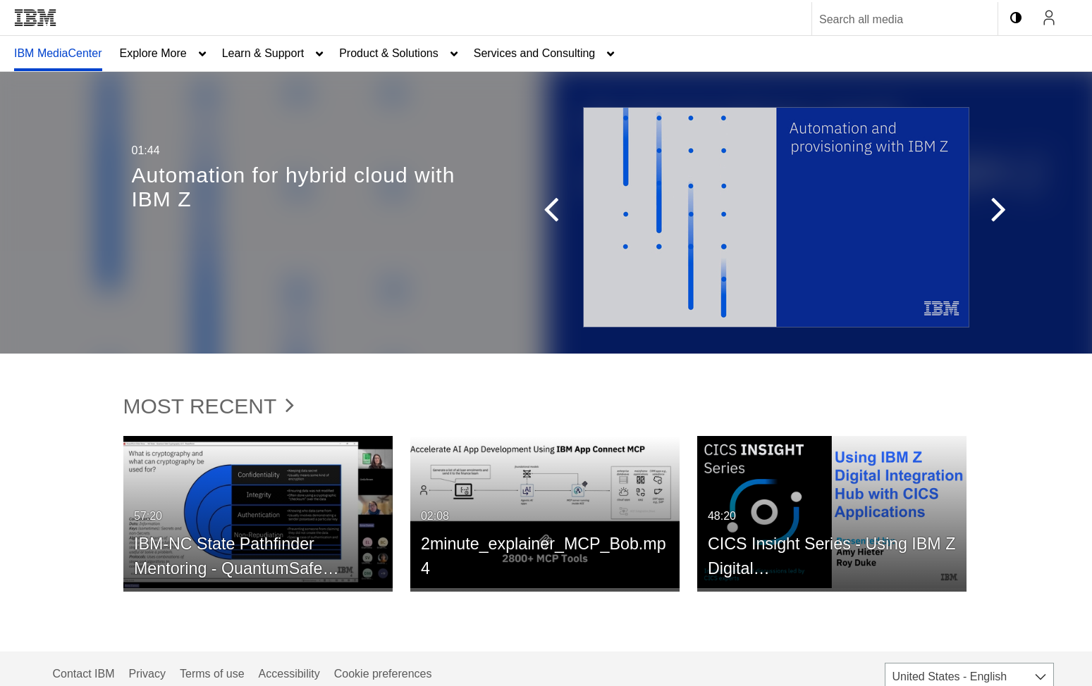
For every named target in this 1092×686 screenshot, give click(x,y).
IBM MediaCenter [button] (58, 53)
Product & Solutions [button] (388, 53)
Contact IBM (84, 674)
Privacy (147, 674)
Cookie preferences (383, 674)
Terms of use (212, 674)
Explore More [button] (153, 53)
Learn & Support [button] (263, 53)
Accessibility (289, 674)
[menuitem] (58, 53)
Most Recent (209, 406)
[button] (544, 213)
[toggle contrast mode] (1015, 17)
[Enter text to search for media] (889, 19)
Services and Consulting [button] (535, 53)
